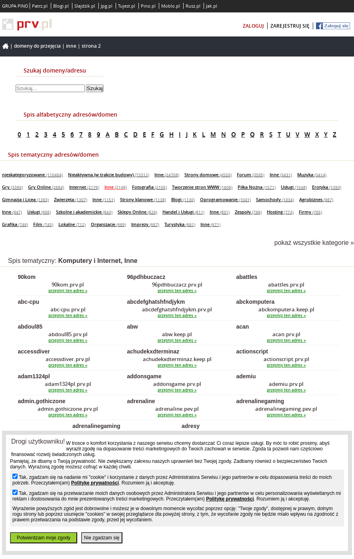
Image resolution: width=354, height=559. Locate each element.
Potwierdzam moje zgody (43, 538)
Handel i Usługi (183, 212)
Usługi (294, 187)
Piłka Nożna (257, 187)
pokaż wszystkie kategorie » (314, 242)
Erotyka (326, 187)
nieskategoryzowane (32, 175)
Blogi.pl (61, 6)
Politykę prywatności (95, 483)
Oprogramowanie (225, 199)
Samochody (275, 199)
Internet (84, 187)
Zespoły (248, 212)
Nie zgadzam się (102, 538)
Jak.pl (211, 6)
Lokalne (72, 224)
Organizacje (108, 224)
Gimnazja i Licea (25, 199)
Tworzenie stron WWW (202, 187)
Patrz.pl (40, 6)
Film (43, 224)
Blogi (183, 199)
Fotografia (149, 187)
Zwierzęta (70, 199)
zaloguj (253, 25)
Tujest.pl (126, 6)
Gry (12, 187)
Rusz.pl (193, 6)
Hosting (280, 212)
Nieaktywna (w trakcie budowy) (108, 175)
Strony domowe (208, 175)
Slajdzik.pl (84, 6)
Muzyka (311, 175)
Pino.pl (148, 6)
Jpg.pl (106, 6)
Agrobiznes (316, 199)
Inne (71, 45)
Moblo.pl (170, 6)
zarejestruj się (290, 25)
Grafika (15, 224)
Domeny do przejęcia (37, 45)
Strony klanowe (143, 199)
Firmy (310, 212)
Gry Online (46, 187)
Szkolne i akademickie (84, 212)
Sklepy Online (137, 212)
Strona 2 (91, 45)
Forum (250, 175)
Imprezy (145, 224)
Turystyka (179, 224)
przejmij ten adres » (68, 290)
